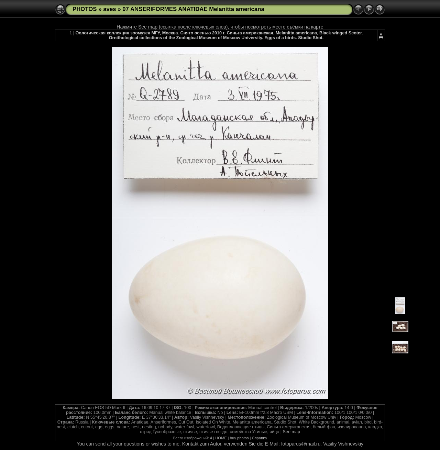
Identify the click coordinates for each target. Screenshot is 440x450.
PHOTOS (85, 9)
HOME (221, 438)
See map (291, 431)
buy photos (239, 438)
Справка (259, 438)
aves (109, 9)
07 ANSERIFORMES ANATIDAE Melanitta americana (193, 9)
